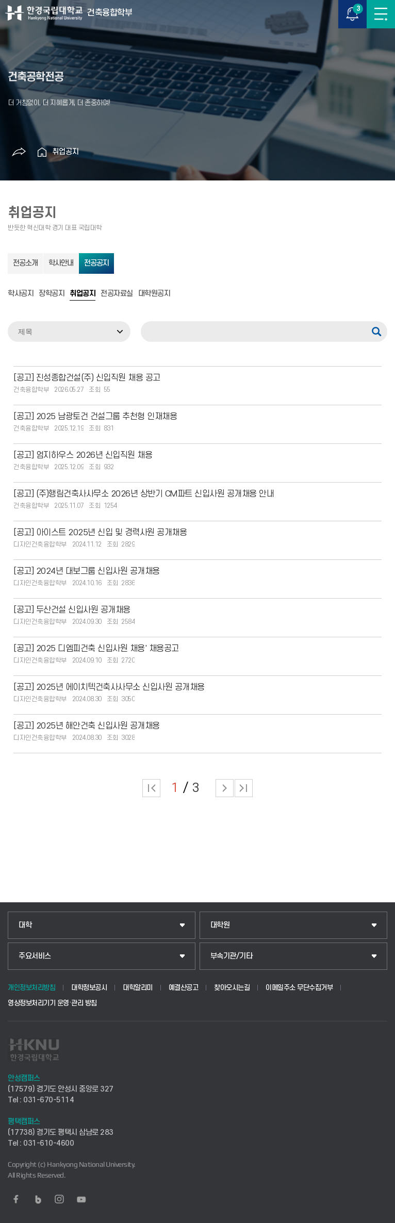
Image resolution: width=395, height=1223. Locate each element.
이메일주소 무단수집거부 (299, 987)
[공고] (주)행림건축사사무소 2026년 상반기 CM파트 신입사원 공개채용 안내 (143, 494)
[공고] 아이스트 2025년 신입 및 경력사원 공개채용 (100, 532)
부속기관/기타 (231, 956)
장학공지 (51, 294)
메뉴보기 (381, 14)
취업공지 (65, 151)
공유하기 (18, 152)
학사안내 (60, 263)
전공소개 (25, 263)
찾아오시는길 (232, 987)
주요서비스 (35, 956)
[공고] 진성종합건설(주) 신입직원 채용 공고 (86, 378)
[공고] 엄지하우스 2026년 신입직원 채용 (82, 455)
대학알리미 (138, 987)
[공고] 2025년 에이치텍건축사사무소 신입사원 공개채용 (109, 687)
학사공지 (21, 294)
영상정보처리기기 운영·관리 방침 (52, 1003)
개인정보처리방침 (31, 987)
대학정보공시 (89, 987)
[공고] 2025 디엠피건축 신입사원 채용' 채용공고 (96, 648)
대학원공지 (154, 294)
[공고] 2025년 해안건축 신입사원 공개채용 (86, 726)
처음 (151, 788)
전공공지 (96, 263)
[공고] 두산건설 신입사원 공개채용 (71, 610)
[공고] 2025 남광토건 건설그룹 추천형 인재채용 (95, 416)
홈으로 (41, 152)
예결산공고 (184, 987)
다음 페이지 (225, 788)
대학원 (220, 925)
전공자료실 (117, 294)
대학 (25, 925)
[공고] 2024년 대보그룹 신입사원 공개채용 (86, 571)
